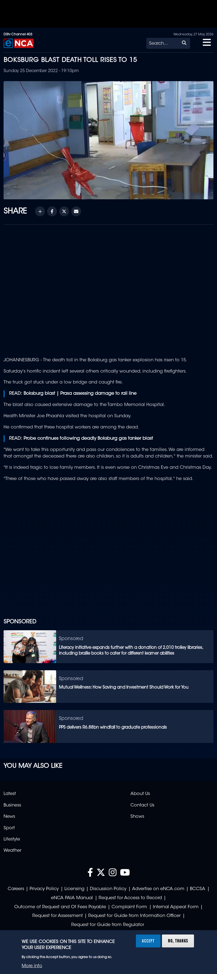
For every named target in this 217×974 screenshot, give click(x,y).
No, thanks (178, 941)
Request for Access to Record (130, 898)
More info (32, 966)
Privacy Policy (44, 889)
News (9, 816)
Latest (10, 794)
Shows (137, 816)
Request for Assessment (57, 916)
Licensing (74, 889)
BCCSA (197, 889)
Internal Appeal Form (176, 907)
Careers (16, 889)
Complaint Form (129, 907)
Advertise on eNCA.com (158, 889)
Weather (12, 850)
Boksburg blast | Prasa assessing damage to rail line (80, 393)
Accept (148, 941)
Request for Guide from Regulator (107, 925)
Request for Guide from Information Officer (134, 916)
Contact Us (142, 805)
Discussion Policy (108, 889)
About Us (140, 794)
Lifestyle (12, 839)
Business (12, 805)
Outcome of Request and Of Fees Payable (60, 907)
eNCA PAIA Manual (72, 898)
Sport (9, 828)
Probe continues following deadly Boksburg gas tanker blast (88, 438)
